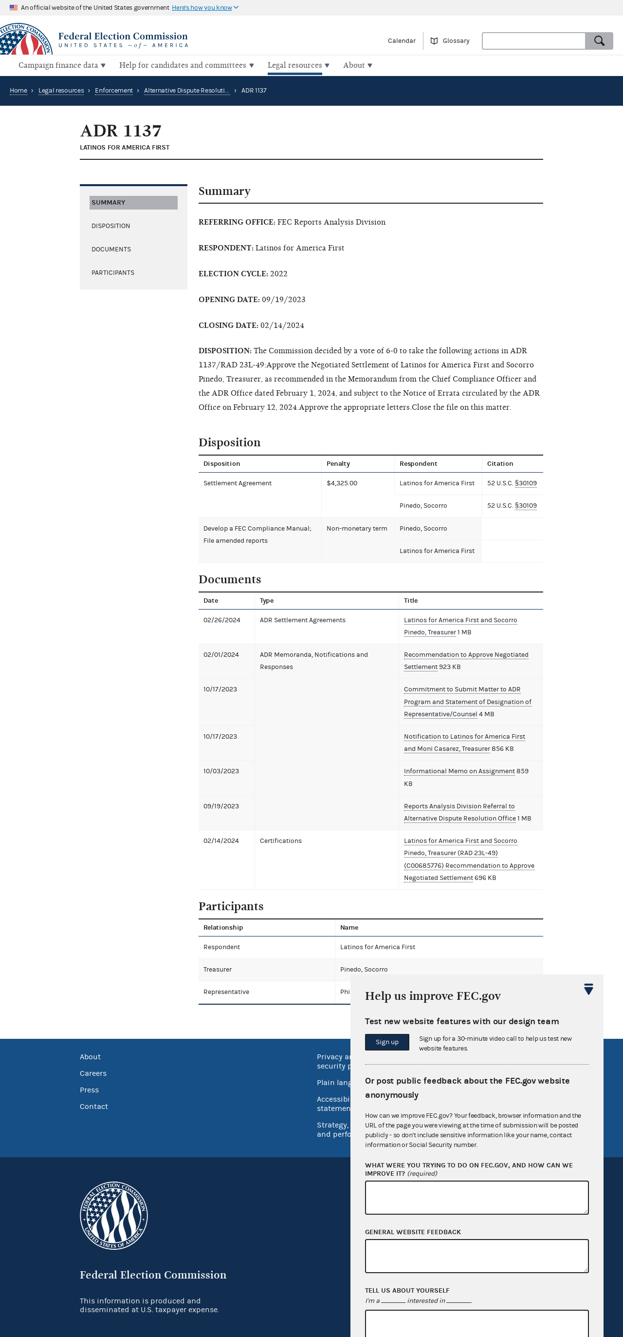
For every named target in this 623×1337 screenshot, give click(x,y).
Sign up (387, 1042)
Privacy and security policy (343, 1048)
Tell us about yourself (407, 1291)
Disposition (111, 225)
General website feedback (413, 1232)
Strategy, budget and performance (348, 1116)
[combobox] (534, 41)
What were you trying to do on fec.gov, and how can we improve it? (469, 1170)
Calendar (402, 41)
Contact (94, 1093)
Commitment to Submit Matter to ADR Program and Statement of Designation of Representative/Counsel (467, 701)
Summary (108, 201)
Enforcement (114, 90)
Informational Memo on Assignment (458, 770)
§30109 (527, 482)
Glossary (456, 41)
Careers (93, 1059)
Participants (113, 271)
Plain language (343, 1069)
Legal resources (61, 90)
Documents (111, 248)
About (90, 1043)
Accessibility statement (339, 1090)
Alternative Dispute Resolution (188, 90)
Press (89, 1076)
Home (18, 90)
